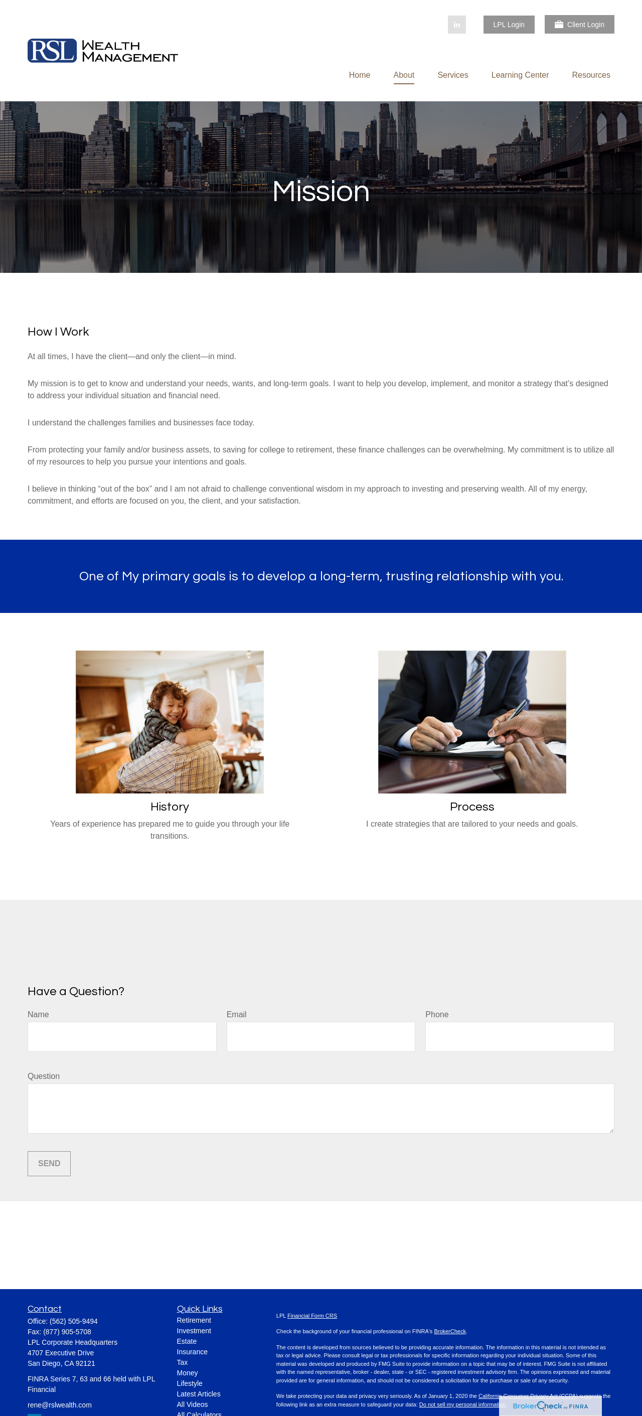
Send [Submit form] (49, 1163)
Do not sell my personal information (462, 1404)
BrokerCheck (450, 1331)
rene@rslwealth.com (60, 1405)
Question (44, 1076)
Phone (436, 1014)
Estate (187, 1341)
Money (187, 1373)
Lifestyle (190, 1383)
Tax (182, 1362)
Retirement (194, 1320)
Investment (194, 1331)
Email (237, 1014)
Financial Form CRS (312, 1316)
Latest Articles (199, 1394)
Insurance (192, 1352)
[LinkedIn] (457, 25)
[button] (360, 75)
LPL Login (509, 25)
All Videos (192, 1404)
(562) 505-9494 (74, 1321)
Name (38, 1014)
